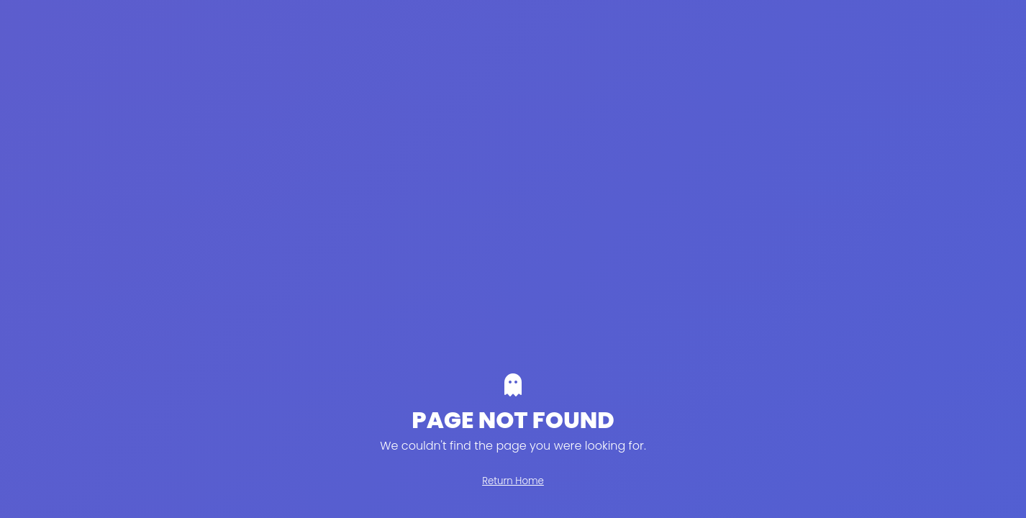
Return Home (513, 481)
